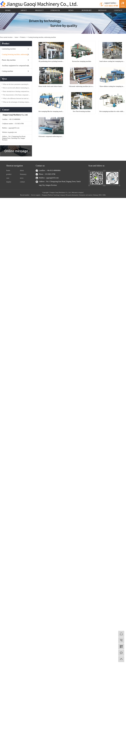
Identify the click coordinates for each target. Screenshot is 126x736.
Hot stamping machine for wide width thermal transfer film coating (52, 173)
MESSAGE (102, 10)
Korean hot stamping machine (87, 63)
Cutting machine (7, 71)
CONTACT (118, 10)
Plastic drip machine (9, 60)
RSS (100, 216)
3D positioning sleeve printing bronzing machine (52, 63)
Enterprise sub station (85, 216)
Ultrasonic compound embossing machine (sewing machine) (87, 173)
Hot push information (72, 216)
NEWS (70, 10)
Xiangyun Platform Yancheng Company (53, 216)
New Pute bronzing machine (87, 146)
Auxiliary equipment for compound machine (17, 65)
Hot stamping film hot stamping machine (53, 146)
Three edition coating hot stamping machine (87, 118)
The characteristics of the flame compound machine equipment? (16, 95)
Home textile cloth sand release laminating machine (87, 91)
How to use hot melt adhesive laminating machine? (16, 88)
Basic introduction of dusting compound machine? (16, 91)
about (22, 192)
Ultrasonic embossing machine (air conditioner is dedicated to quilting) (52, 118)
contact (22, 203)
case (7, 200)
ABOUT (24, 10)
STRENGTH (55, 10)
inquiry (8, 203)
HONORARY (87, 10)
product (8, 196)
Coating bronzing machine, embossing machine (42, 37)
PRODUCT (39, 10)
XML (104, 216)
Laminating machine (9, 49)
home (16, 37)
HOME (7, 10)
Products (23, 37)
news (21, 200)
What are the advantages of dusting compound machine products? (16, 102)
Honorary (23, 196)
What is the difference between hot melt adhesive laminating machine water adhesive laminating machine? (16, 98)
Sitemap (95, 216)
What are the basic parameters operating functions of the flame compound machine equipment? (16, 84)
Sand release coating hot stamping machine (53, 91)
